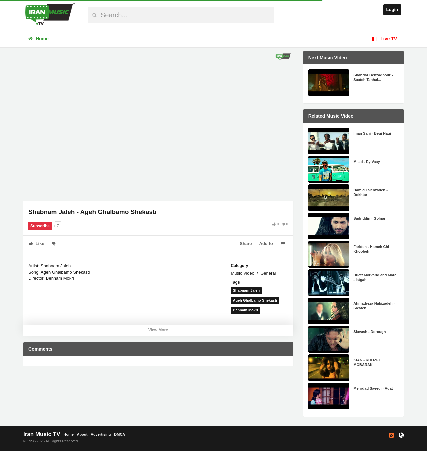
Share (246, 243)
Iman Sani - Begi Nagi (372, 133)
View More (158, 330)
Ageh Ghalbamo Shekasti (255, 300)
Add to (266, 243)
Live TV (384, 38)
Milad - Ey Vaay (366, 162)
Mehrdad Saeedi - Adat (373, 388)
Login (392, 9)
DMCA (119, 434)
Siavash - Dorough (369, 332)
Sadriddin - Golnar (369, 218)
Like (36, 243)
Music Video (242, 273)
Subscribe (40, 226)
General (268, 273)
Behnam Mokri (245, 310)
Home (38, 38)
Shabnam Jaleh (246, 290)
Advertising (101, 434)
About (82, 434)
